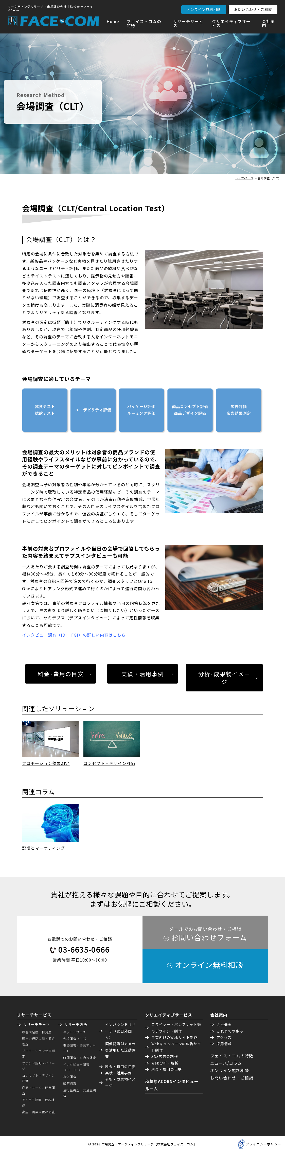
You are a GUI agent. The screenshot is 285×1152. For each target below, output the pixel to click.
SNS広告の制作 (164, 1056)
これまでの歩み (230, 1031)
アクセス (224, 1037)
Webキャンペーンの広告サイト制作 (176, 1047)
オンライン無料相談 (204, 9)
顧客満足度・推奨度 (37, 1032)
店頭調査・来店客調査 (79, 1057)
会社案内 (268, 23)
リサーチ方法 (75, 1024)
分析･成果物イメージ (224, 678)
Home (112, 21)
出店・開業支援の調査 (38, 1112)
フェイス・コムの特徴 (144, 23)
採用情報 (224, 1043)
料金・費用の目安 (120, 1066)
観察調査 (69, 1083)
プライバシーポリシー (263, 1144)
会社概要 (224, 1024)
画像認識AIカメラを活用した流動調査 (120, 1050)
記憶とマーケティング (43, 848)
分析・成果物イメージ (120, 1082)
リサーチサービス (188, 23)
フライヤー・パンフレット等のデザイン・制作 (176, 1027)
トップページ (244, 178)
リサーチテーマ (36, 1024)
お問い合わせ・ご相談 (253, 9)
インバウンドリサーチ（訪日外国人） (120, 1031)
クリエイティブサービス (231, 23)
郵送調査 (69, 1076)
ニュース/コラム (226, 1063)
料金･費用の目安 (61, 674)
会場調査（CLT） (75, 1038)
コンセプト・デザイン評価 (109, 763)
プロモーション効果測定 (45, 763)
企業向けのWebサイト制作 (174, 1037)
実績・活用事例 (142, 674)
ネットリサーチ (74, 1032)
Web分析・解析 (165, 1063)
